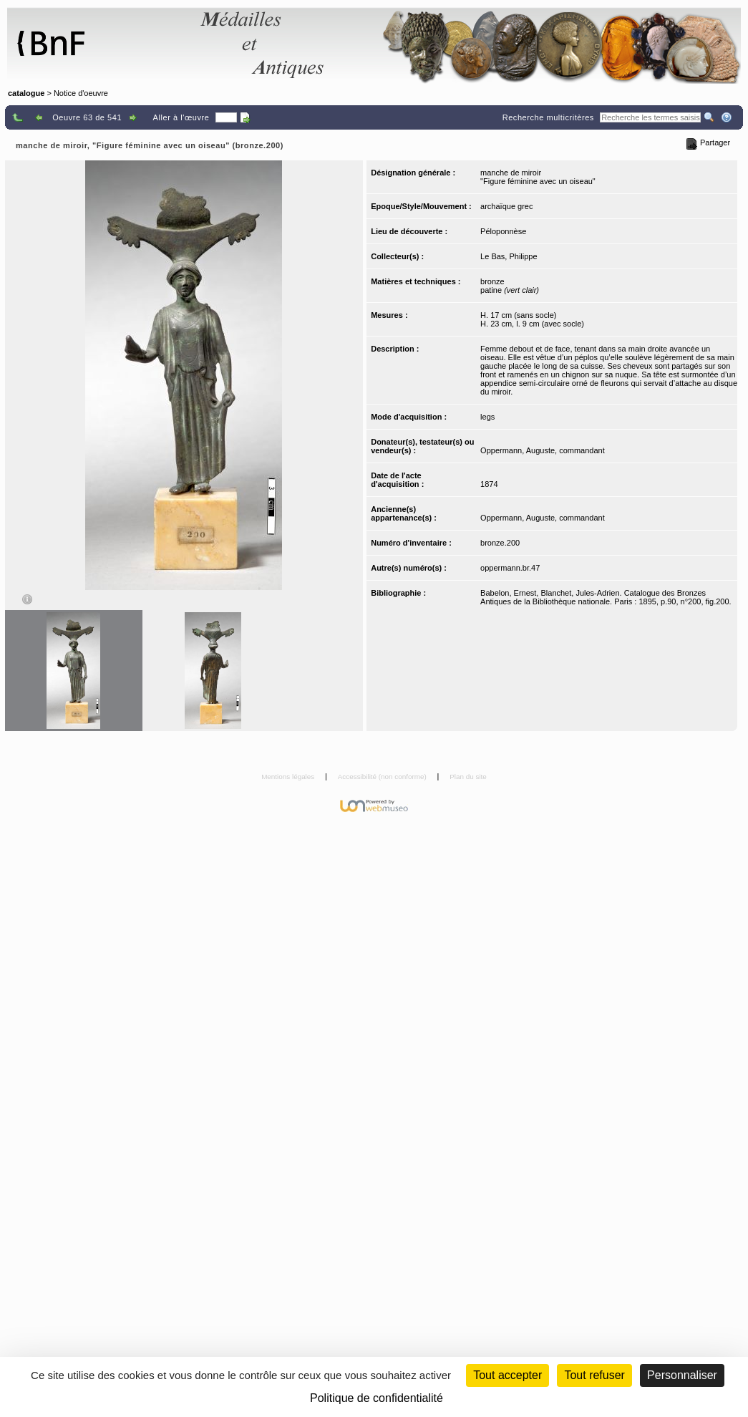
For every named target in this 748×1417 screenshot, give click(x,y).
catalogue (26, 93)
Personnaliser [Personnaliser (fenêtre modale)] (682, 1375)
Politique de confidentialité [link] (376, 1398)
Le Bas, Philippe (509, 256)
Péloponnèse (503, 231)
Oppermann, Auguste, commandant (542, 450)
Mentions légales (288, 776)
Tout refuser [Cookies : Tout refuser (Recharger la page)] (594, 1375)
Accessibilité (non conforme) (383, 776)
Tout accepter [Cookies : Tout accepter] (507, 1375)
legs (487, 416)
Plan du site (468, 776)
